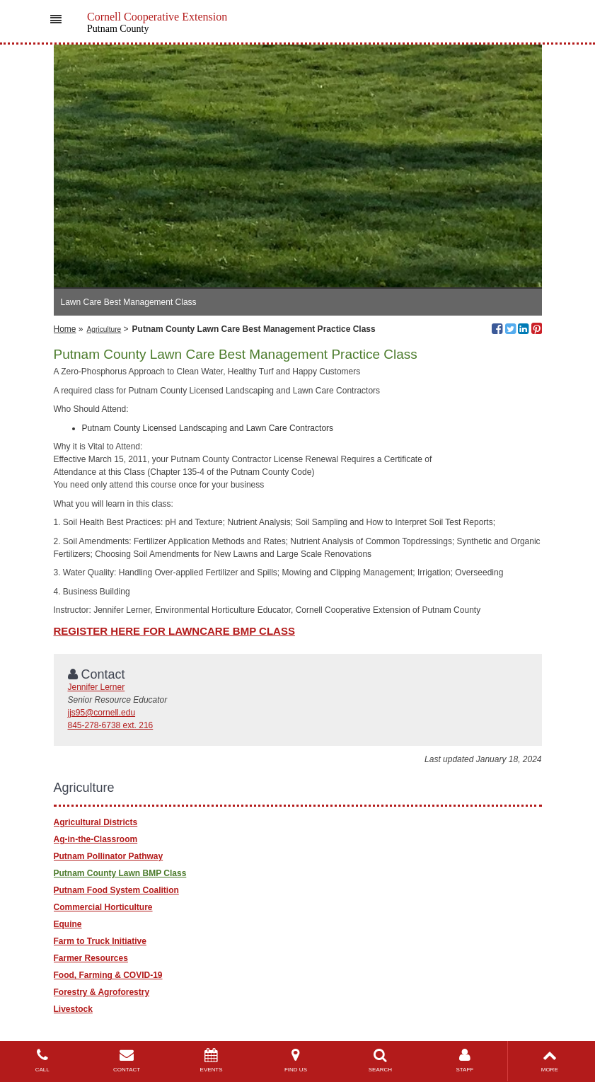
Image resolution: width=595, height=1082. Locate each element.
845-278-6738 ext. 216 (111, 725)
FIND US (295, 1060)
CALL (42, 1060)
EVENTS (211, 1060)
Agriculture (104, 329)
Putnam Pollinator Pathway (108, 856)
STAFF (464, 1060)
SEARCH (380, 1060)
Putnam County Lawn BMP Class (120, 873)
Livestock (73, 1009)
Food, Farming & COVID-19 (108, 975)
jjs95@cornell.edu (102, 713)
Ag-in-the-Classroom (96, 839)
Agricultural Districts (96, 822)
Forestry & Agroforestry (102, 992)
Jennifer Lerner (96, 687)
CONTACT (126, 1060)
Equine (68, 924)
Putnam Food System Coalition (116, 890)
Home (65, 329)
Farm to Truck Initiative (100, 941)
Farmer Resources (91, 958)
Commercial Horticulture (103, 907)
